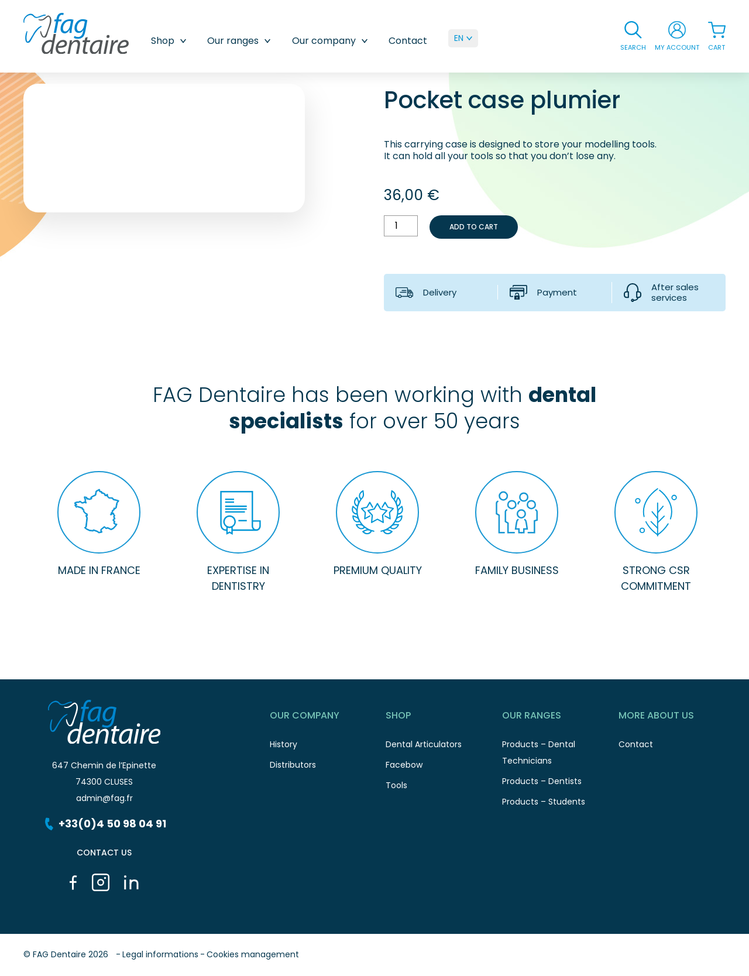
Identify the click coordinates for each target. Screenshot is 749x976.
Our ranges (241, 41)
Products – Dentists (560, 784)
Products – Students (560, 805)
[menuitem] (463, 38)
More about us (677, 718)
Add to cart (473, 227)
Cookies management (253, 954)
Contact (408, 40)
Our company (332, 41)
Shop (171, 41)
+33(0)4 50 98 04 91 (104, 823)
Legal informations (160, 954)
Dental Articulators (444, 747)
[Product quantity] (401, 225)
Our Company (328, 718)
